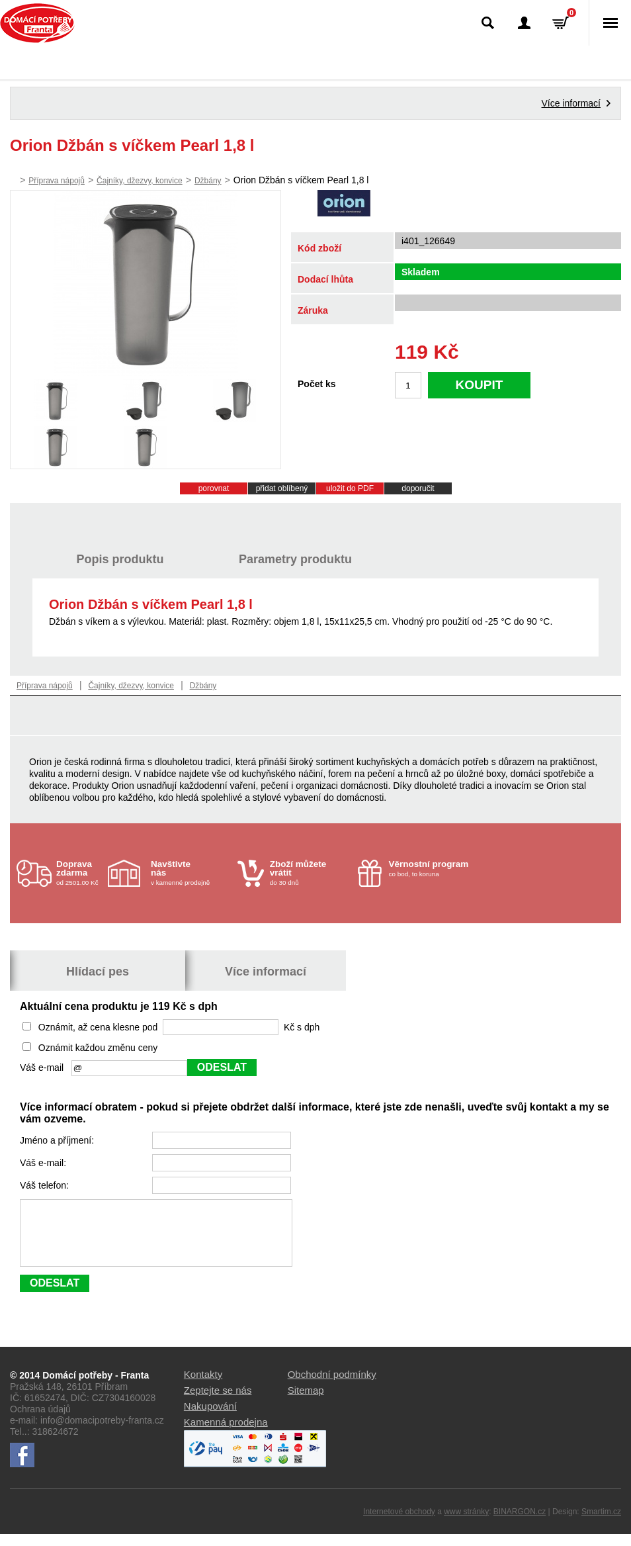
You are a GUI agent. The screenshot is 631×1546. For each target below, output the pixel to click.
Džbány (208, 180)
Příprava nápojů (56, 180)
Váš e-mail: (44, 1163)
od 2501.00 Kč (80, 872)
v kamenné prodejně (191, 872)
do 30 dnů (310, 872)
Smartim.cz (601, 1523)
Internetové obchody (399, 1523)
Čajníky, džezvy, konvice (140, 180)
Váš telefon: (45, 1185)
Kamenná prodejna (226, 1433)
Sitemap (306, 1402)
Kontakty (203, 1386)
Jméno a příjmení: (58, 1140)
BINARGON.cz (519, 1523)
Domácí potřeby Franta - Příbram (37, 23)
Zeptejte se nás (218, 1402)
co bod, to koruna (429, 868)
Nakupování (210, 1418)
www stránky (466, 1523)
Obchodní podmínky (332, 1386)
